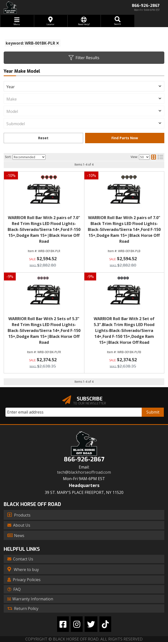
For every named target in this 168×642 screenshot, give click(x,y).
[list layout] (160, 157)
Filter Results (84, 57)
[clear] (57, 43)
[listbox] (84, 86)
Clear (43, 138)
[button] (117, 21)
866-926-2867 (84, 459)
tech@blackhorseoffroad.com (84, 472)
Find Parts (125, 138)
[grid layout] (153, 157)
